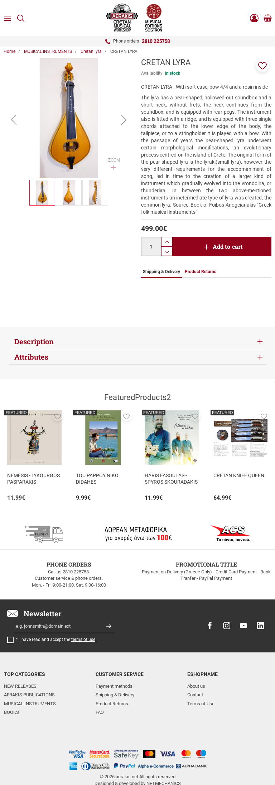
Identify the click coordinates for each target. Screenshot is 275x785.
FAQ (100, 712)
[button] (262, 65)
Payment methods (114, 686)
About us (196, 686)
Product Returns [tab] (200, 271)
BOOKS (11, 712)
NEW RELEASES (20, 686)
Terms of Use (200, 703)
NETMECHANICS (163, 757)
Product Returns (112, 703)
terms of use (83, 639)
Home (9, 51)
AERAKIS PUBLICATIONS (29, 694)
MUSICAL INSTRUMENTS (30, 703)
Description (34, 341)
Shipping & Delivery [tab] (161, 271)
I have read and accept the (57, 639)
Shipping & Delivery (115, 694)
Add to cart (228, 246)
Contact (195, 694)
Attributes (31, 356)
